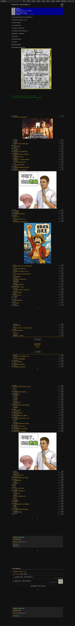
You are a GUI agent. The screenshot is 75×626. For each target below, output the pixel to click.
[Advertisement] (37, 107)
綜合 (18, 537)
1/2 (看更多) (18, 14)
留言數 (25, 574)
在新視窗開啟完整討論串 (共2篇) (37, 586)
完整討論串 (16, 571)
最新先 (17, 574)
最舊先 (21, 574)
